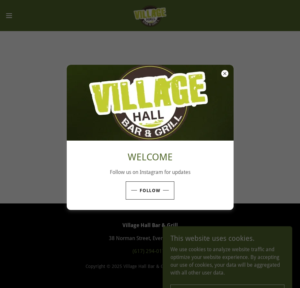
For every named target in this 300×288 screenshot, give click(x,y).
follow (150, 190)
